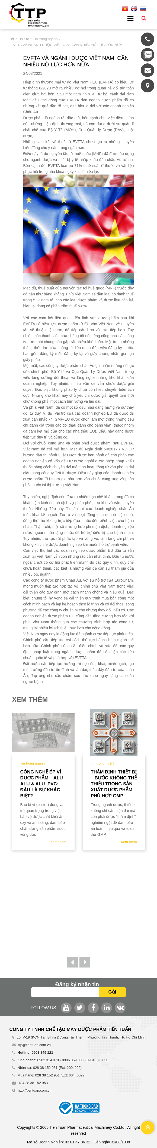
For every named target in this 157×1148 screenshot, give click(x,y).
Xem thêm (58, 842)
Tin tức (23, 39)
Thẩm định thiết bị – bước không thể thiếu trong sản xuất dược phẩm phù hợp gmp (114, 783)
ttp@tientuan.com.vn (34, 1045)
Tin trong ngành (45, 39)
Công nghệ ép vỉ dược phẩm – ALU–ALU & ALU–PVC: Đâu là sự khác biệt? (43, 783)
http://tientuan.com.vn (35, 1090)
